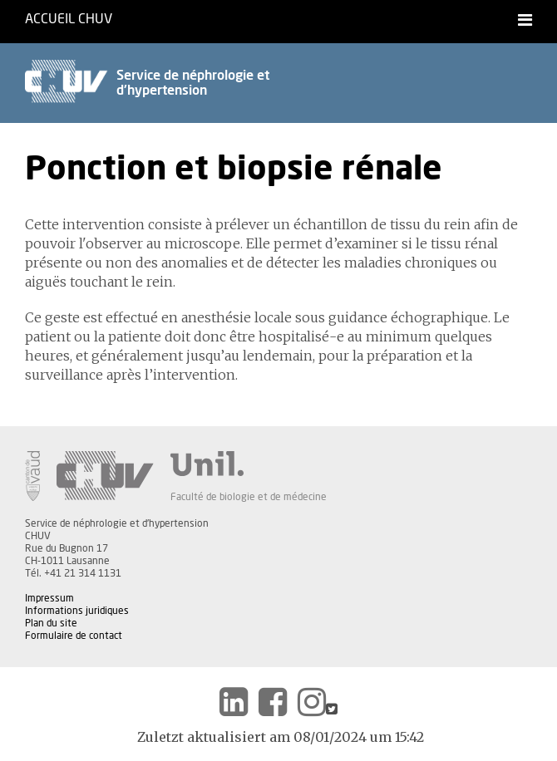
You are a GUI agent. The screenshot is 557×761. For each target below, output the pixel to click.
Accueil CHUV (68, 19)
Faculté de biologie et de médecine (248, 497)
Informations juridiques (77, 611)
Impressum (49, 598)
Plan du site (51, 623)
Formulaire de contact (73, 636)
